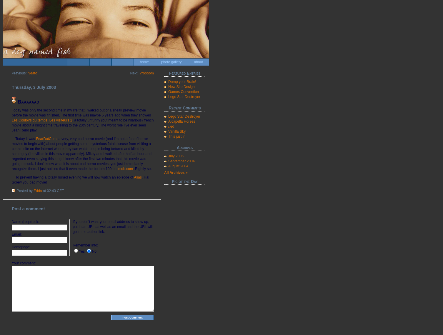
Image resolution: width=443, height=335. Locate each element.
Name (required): (25, 222)
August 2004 (178, 166)
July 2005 (176, 156)
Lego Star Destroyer (184, 97)
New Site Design (181, 87)
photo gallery (171, 62)
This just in (176, 136)
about (198, 62)
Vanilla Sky (177, 131)
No (94, 251)
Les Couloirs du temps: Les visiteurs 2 (42, 120)
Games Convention (183, 92)
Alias (138, 177)
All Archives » (176, 173)
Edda (38, 191)
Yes (82, 251)
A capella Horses (181, 121)
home (144, 62)
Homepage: (21, 247)
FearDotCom (46, 139)
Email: (17, 234)
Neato (32, 73)
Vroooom (146, 73)
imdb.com (125, 169)
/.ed (171, 126)
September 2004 (181, 161)
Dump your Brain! (182, 82)
